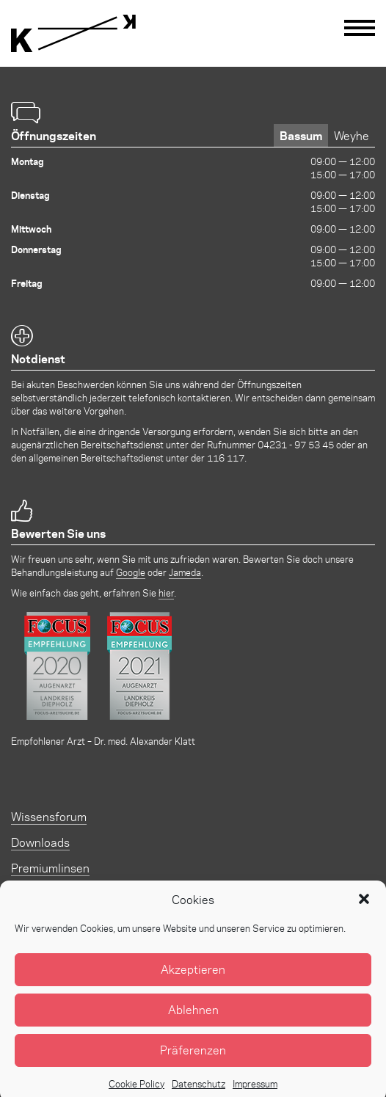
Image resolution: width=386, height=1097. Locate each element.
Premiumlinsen (50, 867)
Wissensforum (49, 816)
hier (166, 592)
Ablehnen (193, 1021)
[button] (364, 910)
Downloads (40, 842)
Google (130, 572)
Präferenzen (193, 1061)
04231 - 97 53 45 (296, 444)
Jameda (185, 572)
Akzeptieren (193, 980)
